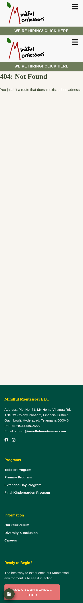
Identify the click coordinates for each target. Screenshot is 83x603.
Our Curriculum (16, 525)
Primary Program (18, 477)
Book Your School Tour (32, 592)
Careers (10, 540)
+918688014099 (28, 426)
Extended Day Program (22, 485)
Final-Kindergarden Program (27, 492)
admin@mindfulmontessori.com (40, 431)
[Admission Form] (9, 593)
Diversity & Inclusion (21, 533)
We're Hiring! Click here (42, 31)
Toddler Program (17, 470)
